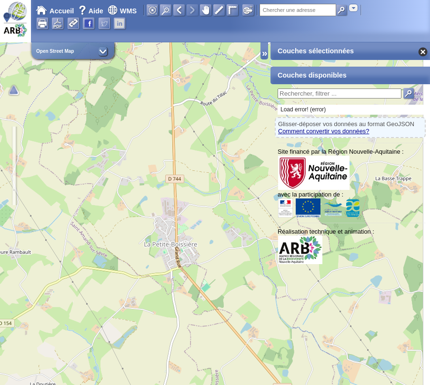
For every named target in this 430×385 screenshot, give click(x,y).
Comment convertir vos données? (323, 131)
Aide (92, 11)
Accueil (55, 11)
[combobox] (353, 8)
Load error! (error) (303, 109)
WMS (122, 11)
